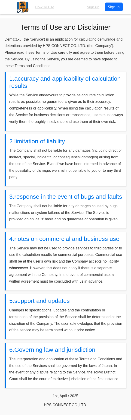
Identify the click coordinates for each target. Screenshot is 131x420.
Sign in (114, 6)
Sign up (93, 7)
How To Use (44, 7)
